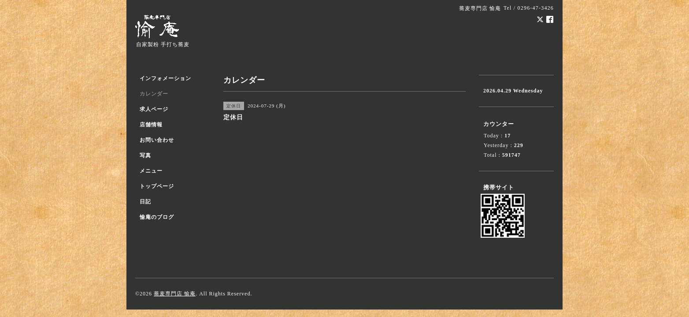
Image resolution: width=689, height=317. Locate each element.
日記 (145, 202)
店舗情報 (151, 125)
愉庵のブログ (157, 217)
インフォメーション (165, 78)
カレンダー (154, 94)
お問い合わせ (157, 140)
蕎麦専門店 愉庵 (175, 294)
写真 (145, 155)
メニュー (151, 171)
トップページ (157, 186)
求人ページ (154, 109)
